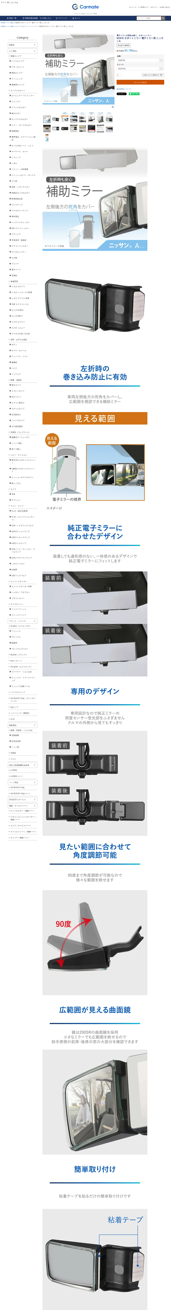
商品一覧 (12, 18)
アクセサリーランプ (20, 211)
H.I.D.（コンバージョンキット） (23, 518)
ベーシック (16, 631)
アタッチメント (18, 67)
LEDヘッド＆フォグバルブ (22, 525)
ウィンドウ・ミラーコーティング (23, 679)
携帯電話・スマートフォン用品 (23, 138)
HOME (3, 23)
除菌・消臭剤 (16, 380)
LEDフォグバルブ (19, 575)
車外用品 (15, 216)
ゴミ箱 (14, 181)
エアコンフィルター (20, 246)
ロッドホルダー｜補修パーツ (22, 811)
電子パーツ (16, 270)
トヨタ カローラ (18, 286)
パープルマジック (17, 692)
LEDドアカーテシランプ (22, 558)
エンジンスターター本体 (22, 586)
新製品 (12, 45)
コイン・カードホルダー (22, 125)
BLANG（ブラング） (19, 655)
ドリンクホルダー (19, 107)
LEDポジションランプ (21, 531)
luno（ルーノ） (16, 661)
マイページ (61, 18)
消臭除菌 (15, 735)
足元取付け (16, 415)
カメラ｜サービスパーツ (20, 826)
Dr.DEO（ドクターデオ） (20, 626)
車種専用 (14, 281)
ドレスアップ (17, 205)
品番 (119, 56)
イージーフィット (19, 609)
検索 (163, 18)
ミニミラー (34, 26)
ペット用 (15, 747)
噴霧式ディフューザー (21, 437)
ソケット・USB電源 (20, 169)
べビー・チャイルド (18, 455)
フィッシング (17, 79)
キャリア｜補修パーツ (19, 838)
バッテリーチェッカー (21, 222)
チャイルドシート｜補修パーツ (23, 832)
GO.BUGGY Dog (17, 787)
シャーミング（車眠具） (20, 713)
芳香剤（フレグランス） (20, 432)
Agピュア (14, 707)
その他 (14, 258)
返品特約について (124, 89)
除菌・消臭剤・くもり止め (21, 730)
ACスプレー (16, 397)
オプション (16, 500)
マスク (13, 759)
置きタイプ (16, 385)
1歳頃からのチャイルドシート (23, 470)
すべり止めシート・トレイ (23, 146)
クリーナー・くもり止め (22, 672)
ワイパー (15, 264)
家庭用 (14, 643)
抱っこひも (16, 483)
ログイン (154, 7)
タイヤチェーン (16, 604)
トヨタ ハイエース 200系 (22, 292)
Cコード (121, 65)
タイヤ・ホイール (19, 350)
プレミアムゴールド (20, 649)
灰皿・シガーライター (21, 187)
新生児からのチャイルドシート (23, 461)
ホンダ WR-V (17, 316)
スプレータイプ (18, 391)
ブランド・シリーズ (17, 621)
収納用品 (15, 131)
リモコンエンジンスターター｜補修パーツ (23, 818)
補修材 (14, 362)
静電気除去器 (17, 199)
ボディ (14, 345)
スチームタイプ (18, 409)
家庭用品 (12, 725)
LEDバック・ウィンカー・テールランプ (23, 550)
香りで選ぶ (16, 449)
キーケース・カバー (20, 151)
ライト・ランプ (16, 506)
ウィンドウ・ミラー (20, 356)
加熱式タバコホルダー (21, 193)
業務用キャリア (18, 85)
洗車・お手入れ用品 (18, 340)
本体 (13, 494)
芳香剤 (14, 275)
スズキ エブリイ (18, 322)
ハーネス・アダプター (21, 592)
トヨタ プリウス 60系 (20, 298)
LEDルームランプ (19, 543)
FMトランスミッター (20, 228)
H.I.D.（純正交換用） (20, 511)
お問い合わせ (165, 7)
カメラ (13, 489)
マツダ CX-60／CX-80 (21, 334)
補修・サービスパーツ (18, 806)
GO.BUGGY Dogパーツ (20, 793)
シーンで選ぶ (17, 443)
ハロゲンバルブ (18, 564)
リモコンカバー (18, 598)
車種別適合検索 (30, 18)
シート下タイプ (18, 420)
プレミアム (16, 637)
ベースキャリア (18, 61)
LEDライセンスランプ (21, 537)
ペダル (14, 163)
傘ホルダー (16, 113)
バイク (14, 368)
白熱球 (14, 570)
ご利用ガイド (144, 7)
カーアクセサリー (21, 26)
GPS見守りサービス (17, 800)
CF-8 (12, 719)
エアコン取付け (18, 403)
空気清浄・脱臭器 (19, 240)
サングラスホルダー (20, 119)
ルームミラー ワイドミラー (23, 96)
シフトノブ (16, 157)
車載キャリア (16, 56)
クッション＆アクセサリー (23, 477)
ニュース (133, 7)
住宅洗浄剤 (16, 741)
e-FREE (13, 770)
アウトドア (16, 234)
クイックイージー (19, 615)
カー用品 (10, 23)
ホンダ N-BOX (17, 310)
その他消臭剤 (17, 426)
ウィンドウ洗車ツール (21, 686)
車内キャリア (17, 73)
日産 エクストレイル (20, 304)
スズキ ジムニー (18, 328)
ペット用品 (13, 782)
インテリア (16, 374)
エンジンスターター (18, 581)
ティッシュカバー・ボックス (23, 175)
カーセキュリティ (19, 252)
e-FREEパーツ (16, 776)
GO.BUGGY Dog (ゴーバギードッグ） (23, 699)
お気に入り (45, 18)
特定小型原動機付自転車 (19, 765)
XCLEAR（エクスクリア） (21, 667)
